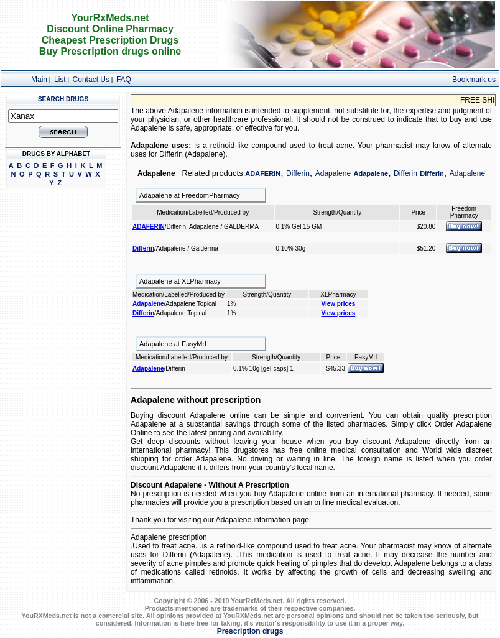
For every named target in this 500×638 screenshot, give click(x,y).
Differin (298, 173)
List (60, 79)
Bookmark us (474, 79)
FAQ (123, 79)
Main (39, 79)
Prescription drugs (250, 631)
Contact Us (91, 79)
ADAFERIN (262, 173)
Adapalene (333, 173)
